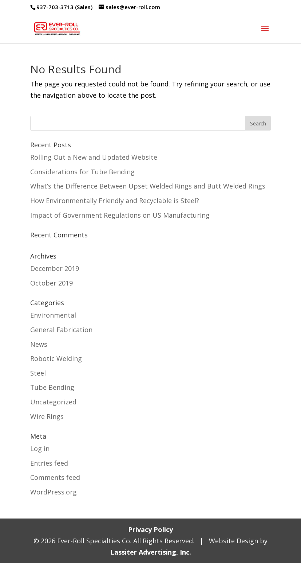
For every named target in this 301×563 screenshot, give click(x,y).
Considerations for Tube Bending (82, 171)
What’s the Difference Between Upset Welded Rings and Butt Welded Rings (147, 186)
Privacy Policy (150, 529)
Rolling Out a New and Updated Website (93, 157)
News (38, 344)
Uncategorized (53, 401)
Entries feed (49, 463)
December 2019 (54, 268)
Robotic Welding (56, 358)
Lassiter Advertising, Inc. (150, 552)
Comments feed (55, 477)
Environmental (53, 315)
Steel (38, 373)
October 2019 (51, 283)
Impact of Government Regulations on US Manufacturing (120, 215)
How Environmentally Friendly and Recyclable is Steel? (114, 200)
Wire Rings (47, 416)
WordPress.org (53, 492)
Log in (39, 448)
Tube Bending (52, 387)
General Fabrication (61, 329)
